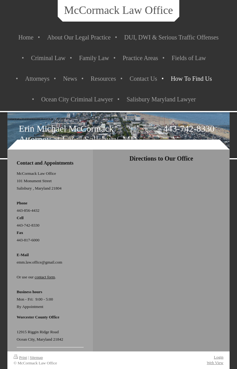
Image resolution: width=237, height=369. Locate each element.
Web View (215, 362)
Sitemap (36, 357)
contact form (45, 277)
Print (20, 357)
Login (218, 357)
